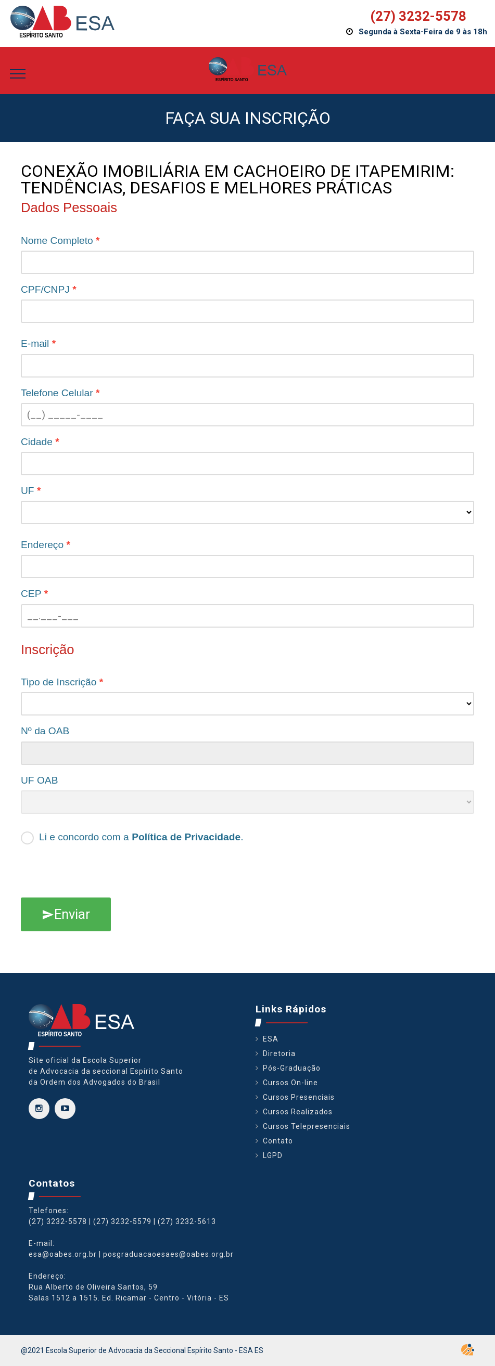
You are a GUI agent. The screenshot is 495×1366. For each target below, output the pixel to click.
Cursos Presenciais (299, 1097)
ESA (270, 1039)
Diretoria (279, 1053)
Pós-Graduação (292, 1068)
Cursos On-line (290, 1082)
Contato (278, 1141)
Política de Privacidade (186, 836)
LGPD (273, 1155)
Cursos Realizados (298, 1112)
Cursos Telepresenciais (306, 1126)
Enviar (66, 914)
